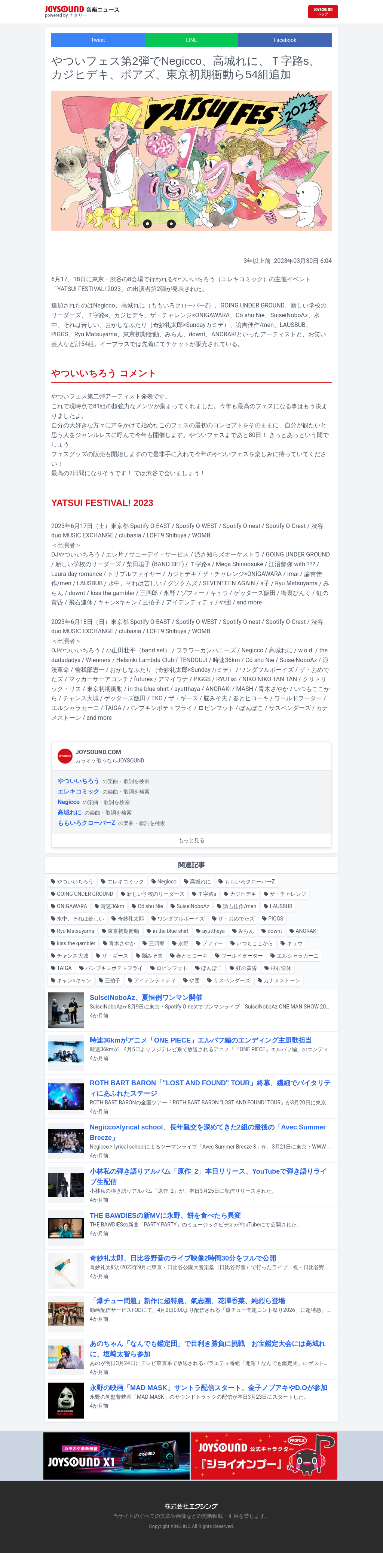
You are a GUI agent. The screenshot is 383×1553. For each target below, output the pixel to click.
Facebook (285, 40)
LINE (191, 40)
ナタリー (78, 15)
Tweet (98, 40)
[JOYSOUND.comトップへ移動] (323, 11)
